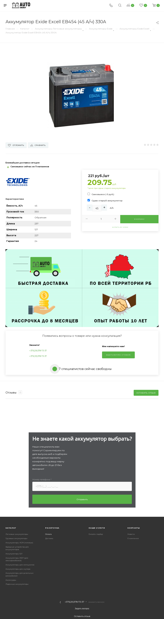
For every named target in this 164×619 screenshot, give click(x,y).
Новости (131, 534)
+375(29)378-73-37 (38, 350)
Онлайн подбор (96, 534)
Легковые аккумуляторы (17, 534)
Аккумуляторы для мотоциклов (20, 565)
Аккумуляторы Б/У (14, 554)
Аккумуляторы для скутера (18, 569)
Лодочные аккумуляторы (17, 584)
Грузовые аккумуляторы (16, 538)
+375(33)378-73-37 (38, 356)
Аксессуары (11, 580)
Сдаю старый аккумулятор (107, 200)
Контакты (133, 528)
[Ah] (96, 208)
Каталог (11, 528)
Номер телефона (41, 479)
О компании (133, 538)
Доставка (49, 538)
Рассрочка (52, 528)
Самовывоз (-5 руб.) (103, 194)
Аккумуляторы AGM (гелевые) (19, 543)
